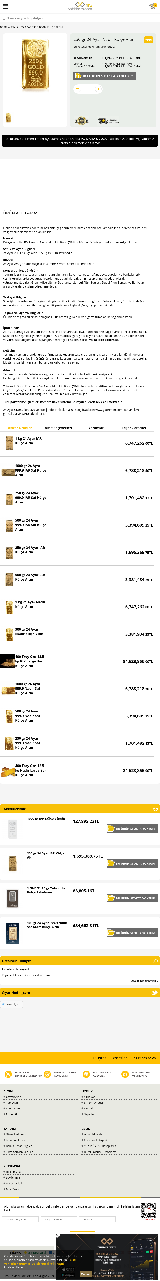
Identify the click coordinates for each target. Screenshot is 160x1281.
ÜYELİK (86, 1091)
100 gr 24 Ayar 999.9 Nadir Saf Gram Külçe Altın (47, 925)
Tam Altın (12, 1102)
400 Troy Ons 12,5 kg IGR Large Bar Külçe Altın (29, 661)
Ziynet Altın (13, 1114)
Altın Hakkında (93, 1134)
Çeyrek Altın (13, 1097)
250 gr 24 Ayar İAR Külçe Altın (30, 549)
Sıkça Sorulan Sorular (19, 1152)
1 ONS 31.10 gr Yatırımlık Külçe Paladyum (46, 890)
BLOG (85, 1129)
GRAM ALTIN (7, 27)
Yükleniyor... (13, 1004)
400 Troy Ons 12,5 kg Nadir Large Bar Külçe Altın (30, 770)
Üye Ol (88, 1108)
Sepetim (89, 1114)
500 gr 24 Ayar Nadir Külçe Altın (29, 631)
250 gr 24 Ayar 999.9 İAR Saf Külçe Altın (30, 497)
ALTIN (8, 1091)
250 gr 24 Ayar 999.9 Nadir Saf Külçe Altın (27, 743)
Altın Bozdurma (16, 1140)
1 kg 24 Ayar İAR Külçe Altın (28, 440)
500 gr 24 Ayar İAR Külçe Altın (30, 577)
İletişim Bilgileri (15, 1183)
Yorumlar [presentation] (96, 428)
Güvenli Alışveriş (16, 1134)
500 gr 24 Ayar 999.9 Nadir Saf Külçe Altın (27, 716)
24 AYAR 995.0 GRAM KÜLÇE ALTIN (42, 27)
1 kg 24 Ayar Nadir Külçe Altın (30, 604)
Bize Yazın (12, 1189)
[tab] (19, 428)
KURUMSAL (12, 1166)
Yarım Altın (13, 1108)
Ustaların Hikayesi (15, 969)
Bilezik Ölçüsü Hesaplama (100, 1152)
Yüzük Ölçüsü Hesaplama (100, 1146)
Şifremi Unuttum (94, 1102)
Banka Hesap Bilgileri (19, 1146)
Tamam (85, 1274)
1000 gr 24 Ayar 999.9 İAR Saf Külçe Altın (30, 470)
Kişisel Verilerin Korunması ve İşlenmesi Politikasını (40, 1261)
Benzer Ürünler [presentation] (19, 428)
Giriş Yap (89, 1097)
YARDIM (9, 1129)
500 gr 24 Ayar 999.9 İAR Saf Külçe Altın (30, 525)
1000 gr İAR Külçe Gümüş (46, 818)
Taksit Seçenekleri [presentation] (57, 428)
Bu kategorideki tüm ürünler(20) (94, 47)
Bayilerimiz (13, 1177)
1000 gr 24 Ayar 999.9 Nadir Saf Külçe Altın (27, 688)
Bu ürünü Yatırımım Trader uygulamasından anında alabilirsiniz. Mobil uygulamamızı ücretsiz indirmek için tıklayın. (80, 141)
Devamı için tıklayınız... (144, 980)
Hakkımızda (13, 1172)
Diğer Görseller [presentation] (134, 428)
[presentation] (32, 1235)
